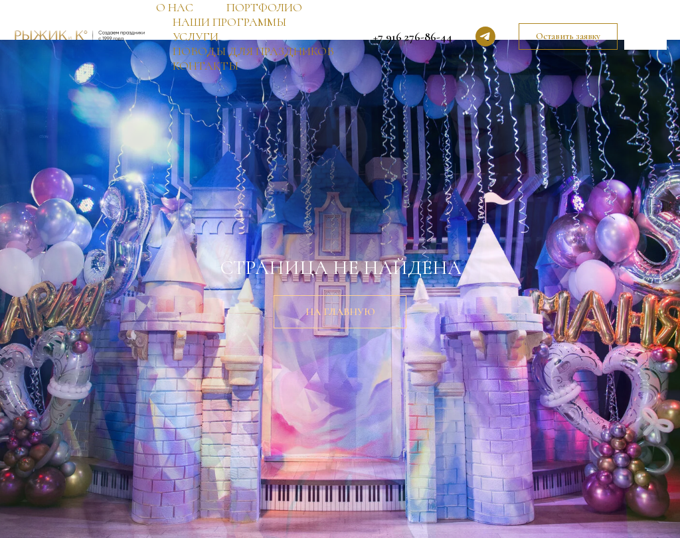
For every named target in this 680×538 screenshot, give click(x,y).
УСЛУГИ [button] (195, 36)
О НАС (174, 7)
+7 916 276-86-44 (412, 36)
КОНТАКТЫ (205, 65)
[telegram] (485, 36)
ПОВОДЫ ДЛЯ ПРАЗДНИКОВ (253, 51)
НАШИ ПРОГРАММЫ (229, 22)
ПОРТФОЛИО (264, 7)
